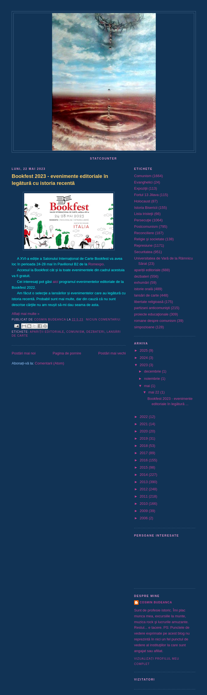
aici (55, 282)
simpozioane (144, 327)
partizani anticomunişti (152, 308)
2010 (144, 503)
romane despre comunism (155, 321)
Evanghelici (143, 182)
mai (147, 386)
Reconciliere (144, 233)
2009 (144, 511)
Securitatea (143, 252)
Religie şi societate (149, 239)
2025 (144, 350)
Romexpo (96, 264)
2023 (144, 365)
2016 (144, 460)
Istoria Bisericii (145, 207)
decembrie (153, 371)
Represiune (143, 245)
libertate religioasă (149, 302)
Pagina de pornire (67, 353)
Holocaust (142, 201)
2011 (144, 496)
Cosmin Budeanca (156, 602)
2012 (144, 489)
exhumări (141, 282)
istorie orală (143, 289)
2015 (144, 467)
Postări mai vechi (112, 353)
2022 (144, 417)
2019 (144, 438)
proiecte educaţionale (151, 314)
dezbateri (96, 331)
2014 (144, 475)
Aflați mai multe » (26, 314)
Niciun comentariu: (103, 319)
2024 (144, 358)
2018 (144, 446)
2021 (144, 424)
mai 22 (154, 392)
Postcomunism (146, 226)
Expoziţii (140, 188)
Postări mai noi (24, 353)
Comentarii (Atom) (49, 363)
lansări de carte (146, 295)
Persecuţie (142, 220)
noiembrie (152, 378)
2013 (144, 482)
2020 (144, 431)
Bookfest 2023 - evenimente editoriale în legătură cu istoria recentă (60, 179)
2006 (144, 518)
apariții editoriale (47, 331)
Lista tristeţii (143, 214)
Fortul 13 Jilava (146, 195)
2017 (144, 453)
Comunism (75, 331)
